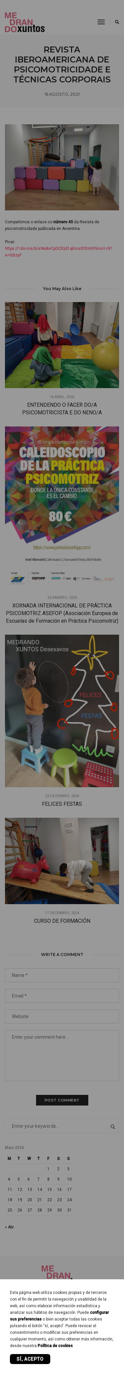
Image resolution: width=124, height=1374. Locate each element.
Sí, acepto (30, 1359)
